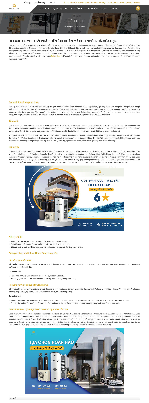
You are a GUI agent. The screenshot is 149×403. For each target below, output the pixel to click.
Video (104, 9)
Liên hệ (52, 2)
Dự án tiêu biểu (59, 9)
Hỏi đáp (26, 2)
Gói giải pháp (77, 9)
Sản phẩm (93, 9)
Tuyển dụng (39, 2)
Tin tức (114, 9)
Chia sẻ (13, 398)
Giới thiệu (44, 9)
